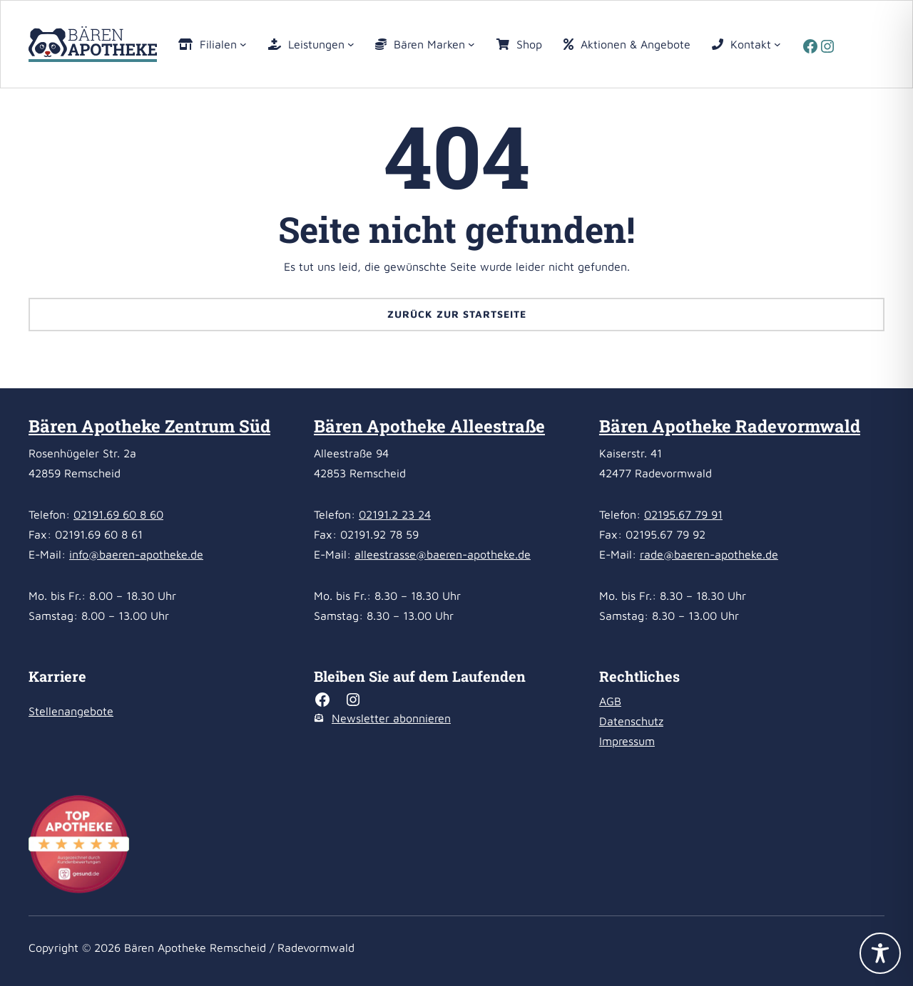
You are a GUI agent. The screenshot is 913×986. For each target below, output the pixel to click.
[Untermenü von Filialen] (243, 44)
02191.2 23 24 (395, 514)
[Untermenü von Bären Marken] (471, 44)
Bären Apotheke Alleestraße (429, 426)
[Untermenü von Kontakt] (777, 44)
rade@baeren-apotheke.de (709, 554)
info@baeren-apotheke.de (136, 554)
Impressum (627, 741)
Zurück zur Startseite (456, 314)
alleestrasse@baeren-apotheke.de (443, 554)
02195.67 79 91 (683, 514)
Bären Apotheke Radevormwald (729, 426)
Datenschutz (631, 721)
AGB (610, 701)
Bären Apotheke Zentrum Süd (149, 426)
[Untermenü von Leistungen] (351, 44)
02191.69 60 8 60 (118, 514)
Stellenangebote (71, 711)
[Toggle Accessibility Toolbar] (880, 953)
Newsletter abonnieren (391, 718)
